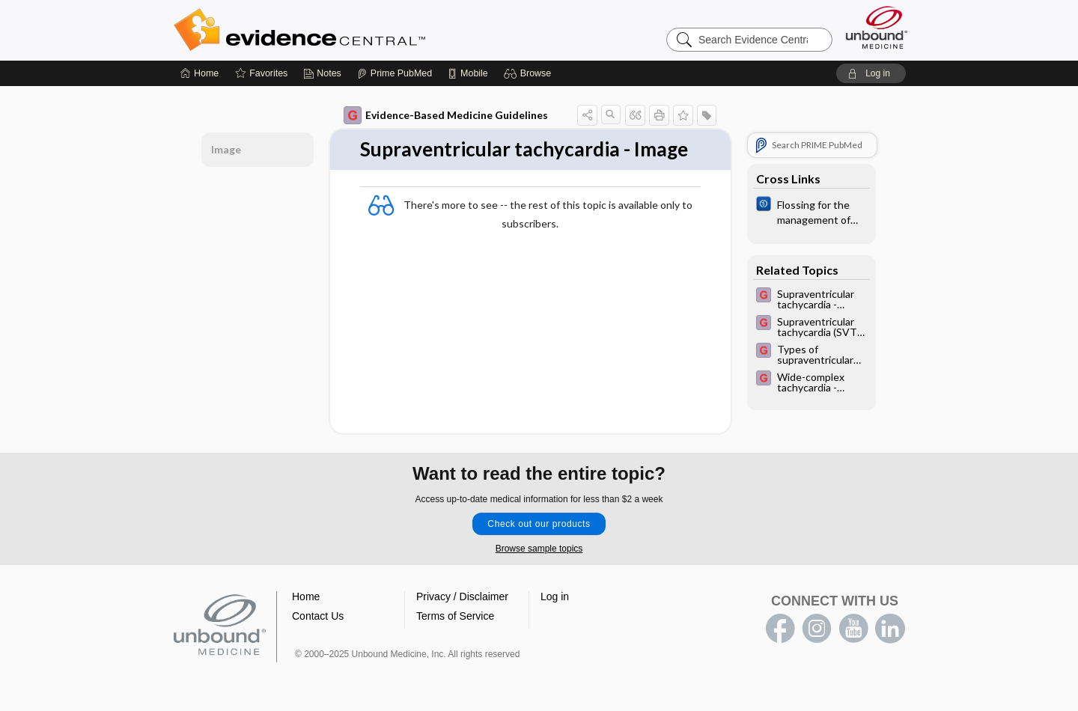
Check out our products (538, 524)
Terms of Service (455, 616)
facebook (780, 629)
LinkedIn (890, 629)
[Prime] (394, 73)
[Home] (199, 73)
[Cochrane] (811, 211)
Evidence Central (359, 29)
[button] (529, 73)
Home (306, 596)
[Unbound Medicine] (877, 27)
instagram (817, 629)
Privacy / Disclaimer (462, 596)
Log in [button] (554, 596)
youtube (853, 629)
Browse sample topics (539, 548)
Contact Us (318, 616)
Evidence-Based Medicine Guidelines (446, 115)
